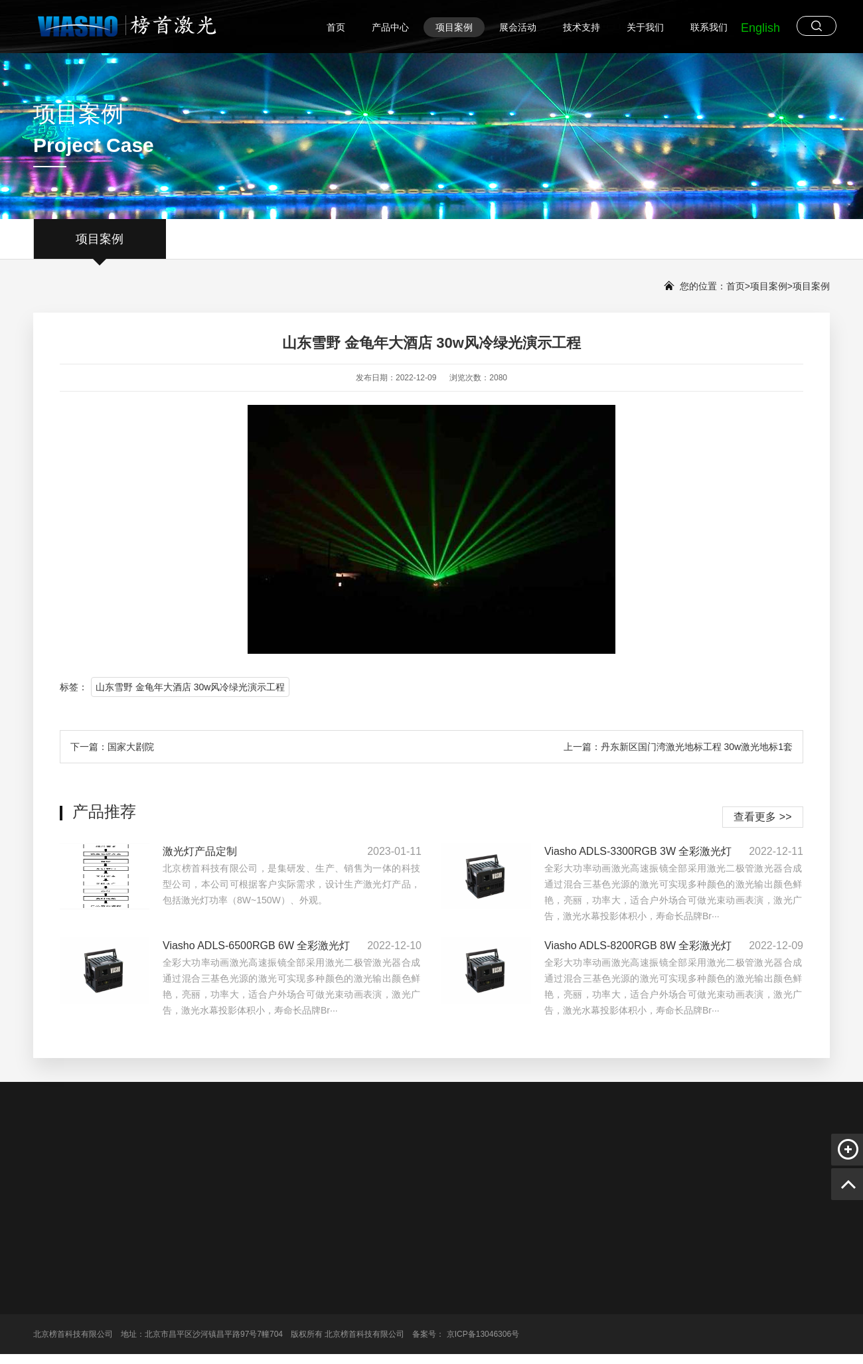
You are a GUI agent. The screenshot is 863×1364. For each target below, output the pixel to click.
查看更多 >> (762, 816)
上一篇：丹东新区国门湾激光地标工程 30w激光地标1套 (678, 746)
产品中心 (390, 27)
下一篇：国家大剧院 (112, 746)
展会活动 (517, 27)
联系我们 (709, 27)
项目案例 (454, 27)
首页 (336, 27)
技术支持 (581, 27)
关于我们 (645, 27)
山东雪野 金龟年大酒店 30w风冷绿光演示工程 (190, 687)
